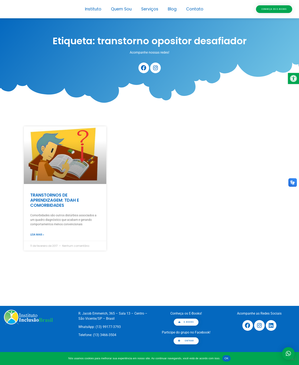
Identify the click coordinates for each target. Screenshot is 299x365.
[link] (293, 78)
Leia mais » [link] (37, 234)
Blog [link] (172, 9)
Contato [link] (194, 9)
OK (226, 358)
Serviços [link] (149, 9)
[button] (288, 353)
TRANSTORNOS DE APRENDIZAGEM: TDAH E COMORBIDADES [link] (54, 200)
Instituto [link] (93, 9)
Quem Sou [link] (121, 9)
